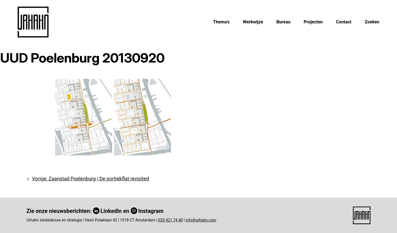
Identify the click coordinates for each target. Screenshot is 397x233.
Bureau (283, 22)
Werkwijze (253, 22)
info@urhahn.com (201, 220)
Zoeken (372, 22)
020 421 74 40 (170, 220)
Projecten (313, 22)
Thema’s (221, 22)
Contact (344, 22)
